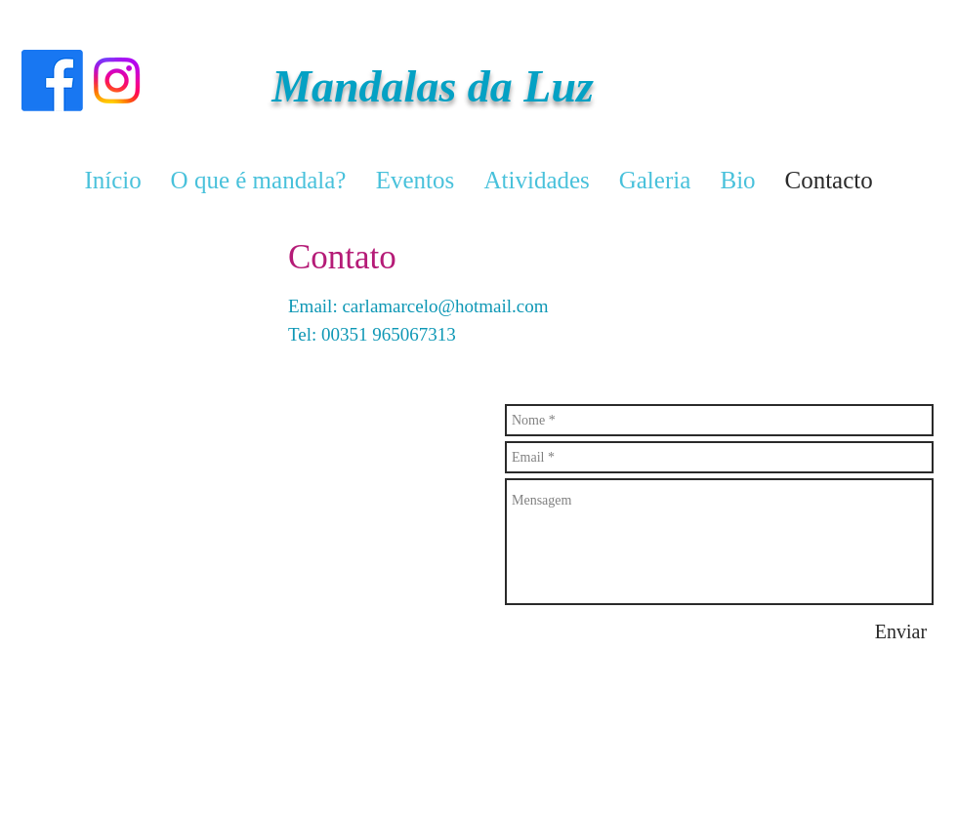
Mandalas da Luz (432, 86)
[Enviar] (901, 631)
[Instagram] (116, 80)
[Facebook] (52, 80)
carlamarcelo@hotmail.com (445, 306)
